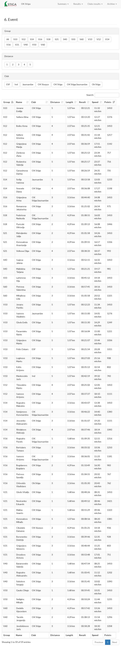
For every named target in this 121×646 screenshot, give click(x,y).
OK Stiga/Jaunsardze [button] (77, 84)
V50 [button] (34, 44)
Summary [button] (63, 4)
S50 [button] (73, 39)
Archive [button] (112, 4)
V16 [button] (8, 44)
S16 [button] (40, 39)
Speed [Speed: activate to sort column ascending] (97, 102)
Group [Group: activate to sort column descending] (6, 102)
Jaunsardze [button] (27, 84)
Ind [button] (16, 84)
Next (114, 642)
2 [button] (12, 64)
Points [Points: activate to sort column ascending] (110, 102)
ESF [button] (8, 84)
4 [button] (24, 64)
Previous (99, 642)
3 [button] (18, 64)
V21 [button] (17, 44)
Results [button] (78, 4)
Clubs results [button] (95, 4)
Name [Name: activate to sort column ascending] (19, 102)
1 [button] (7, 64)
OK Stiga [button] (57, 84)
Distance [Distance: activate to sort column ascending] (57, 102)
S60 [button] (81, 39)
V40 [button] (26, 44)
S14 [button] (32, 39)
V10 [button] (90, 39)
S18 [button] (48, 39)
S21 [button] (57, 39)
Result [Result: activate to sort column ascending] (84, 102)
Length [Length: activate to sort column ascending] (71, 102)
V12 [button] (99, 39)
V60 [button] (43, 44)
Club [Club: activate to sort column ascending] (34, 102)
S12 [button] (23, 39)
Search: (102, 95)
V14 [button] (107, 39)
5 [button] (30, 64)
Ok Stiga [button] (96, 84)
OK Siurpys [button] (43, 84)
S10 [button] (15, 39)
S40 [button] (65, 39)
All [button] (7, 39)
